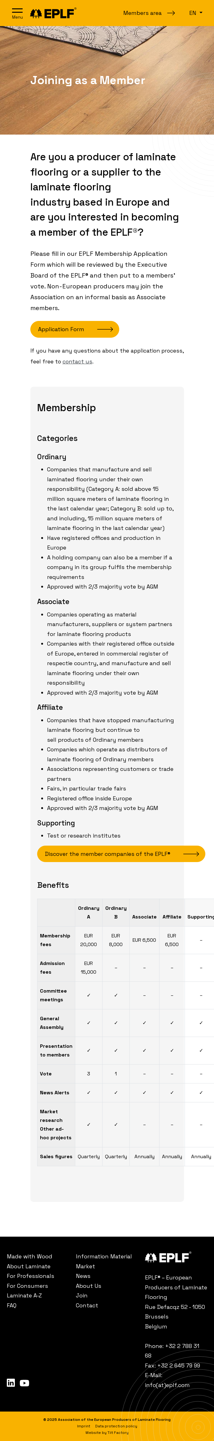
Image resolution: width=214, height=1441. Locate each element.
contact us (77, 361)
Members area (142, 12)
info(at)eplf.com (167, 1385)
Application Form (61, 329)
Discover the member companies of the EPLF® (107, 853)
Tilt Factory (118, 1432)
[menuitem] (38, 1256)
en (193, 12)
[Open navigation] (17, 13)
